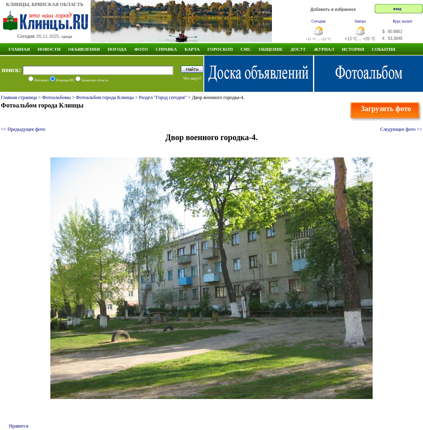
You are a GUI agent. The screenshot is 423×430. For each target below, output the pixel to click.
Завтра (360, 21)
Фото (141, 49)
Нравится (18, 426)
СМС (246, 49)
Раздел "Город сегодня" (163, 97)
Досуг (298, 49)
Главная (19, 49)
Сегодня (318, 21)
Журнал (324, 49)
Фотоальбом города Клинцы (105, 97)
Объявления (84, 49)
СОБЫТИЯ (383, 49)
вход (397, 8)
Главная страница (19, 97)
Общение (271, 49)
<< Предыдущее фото (23, 129)
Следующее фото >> (401, 129)
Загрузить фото (386, 109)
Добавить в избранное (333, 9)
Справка (166, 49)
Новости (48, 49)
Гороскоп (220, 49)
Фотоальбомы (56, 97)
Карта (192, 49)
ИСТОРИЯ (353, 49)
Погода (117, 49)
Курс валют (403, 21)
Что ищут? (192, 78)
